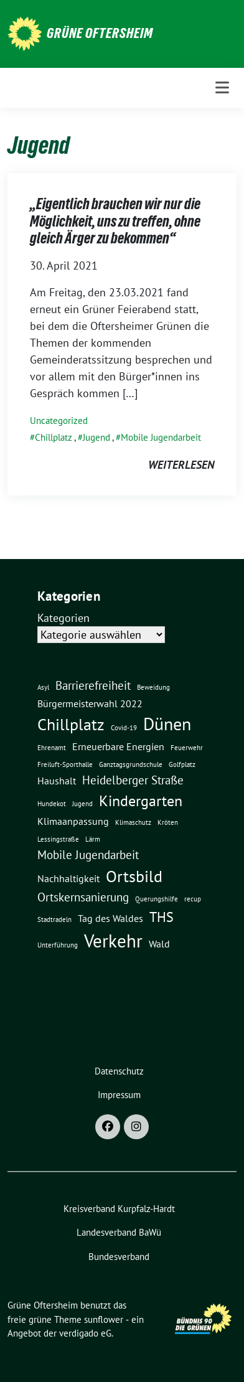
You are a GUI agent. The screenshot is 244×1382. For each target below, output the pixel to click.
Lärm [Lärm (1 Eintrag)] (92, 839)
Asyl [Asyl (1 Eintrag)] (43, 687)
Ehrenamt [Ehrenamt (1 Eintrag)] (51, 747)
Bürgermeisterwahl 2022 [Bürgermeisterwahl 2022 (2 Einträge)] (90, 703)
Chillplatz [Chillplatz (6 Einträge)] (71, 724)
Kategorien (63, 618)
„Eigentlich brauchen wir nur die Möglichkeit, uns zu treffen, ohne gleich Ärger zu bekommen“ (115, 221)
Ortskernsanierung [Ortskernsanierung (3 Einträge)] (83, 897)
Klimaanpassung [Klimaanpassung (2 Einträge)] (73, 821)
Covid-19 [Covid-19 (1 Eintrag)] (124, 727)
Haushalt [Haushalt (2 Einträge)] (56, 780)
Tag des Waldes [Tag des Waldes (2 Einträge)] (110, 918)
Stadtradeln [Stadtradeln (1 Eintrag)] (54, 919)
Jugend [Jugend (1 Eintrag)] (82, 803)
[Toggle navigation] (222, 87)
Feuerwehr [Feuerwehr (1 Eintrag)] (187, 747)
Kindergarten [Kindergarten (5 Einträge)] (140, 801)
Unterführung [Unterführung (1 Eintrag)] (57, 945)
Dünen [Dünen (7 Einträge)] (167, 724)
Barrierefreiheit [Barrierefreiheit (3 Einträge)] (93, 685)
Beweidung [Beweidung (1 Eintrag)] (153, 687)
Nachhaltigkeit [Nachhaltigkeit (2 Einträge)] (68, 878)
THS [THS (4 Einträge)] (161, 917)
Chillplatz (53, 437)
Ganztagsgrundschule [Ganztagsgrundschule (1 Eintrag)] (130, 764)
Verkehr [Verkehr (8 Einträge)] (113, 940)
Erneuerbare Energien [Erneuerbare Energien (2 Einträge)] (118, 746)
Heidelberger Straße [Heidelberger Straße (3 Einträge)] (133, 779)
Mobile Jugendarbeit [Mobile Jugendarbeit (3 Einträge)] (88, 854)
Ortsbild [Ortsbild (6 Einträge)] (134, 875)
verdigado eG (85, 1333)
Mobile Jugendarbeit (161, 437)
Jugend (96, 437)
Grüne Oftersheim (100, 33)
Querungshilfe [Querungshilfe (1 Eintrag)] (156, 899)
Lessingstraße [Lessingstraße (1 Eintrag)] (58, 839)
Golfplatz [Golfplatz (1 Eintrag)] (182, 764)
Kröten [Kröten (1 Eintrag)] (167, 822)
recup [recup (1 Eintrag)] (192, 899)
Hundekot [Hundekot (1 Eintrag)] (51, 803)
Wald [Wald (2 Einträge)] (159, 944)
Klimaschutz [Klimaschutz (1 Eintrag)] (133, 822)
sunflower (103, 1319)
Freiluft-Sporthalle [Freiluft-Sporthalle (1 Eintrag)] (65, 764)
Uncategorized (59, 420)
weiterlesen (181, 465)
